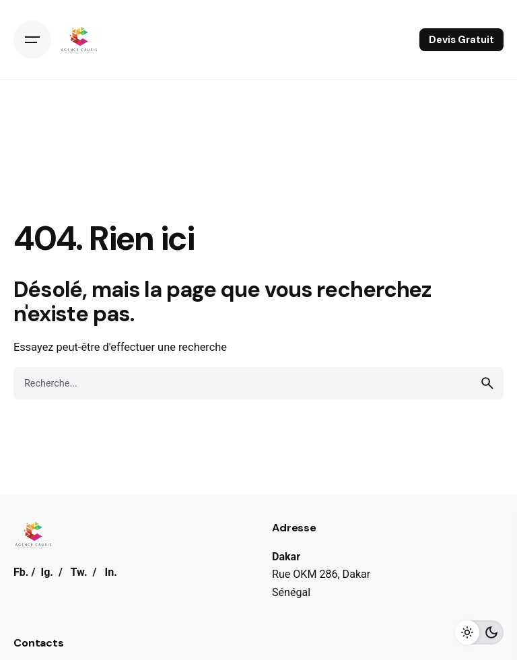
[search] (487, 383)
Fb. (21, 572)
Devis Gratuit (461, 39)
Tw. (79, 572)
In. (110, 572)
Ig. (46, 572)
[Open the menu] (32, 40)
